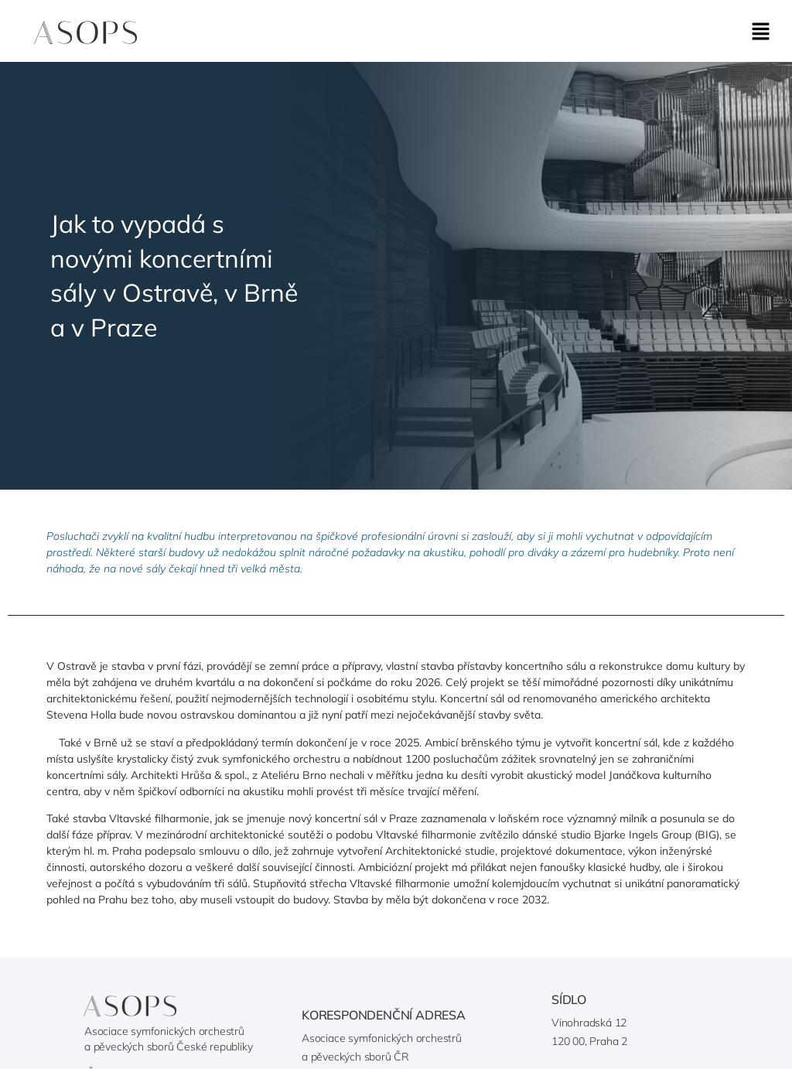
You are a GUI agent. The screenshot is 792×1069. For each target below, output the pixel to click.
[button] (761, 32)
